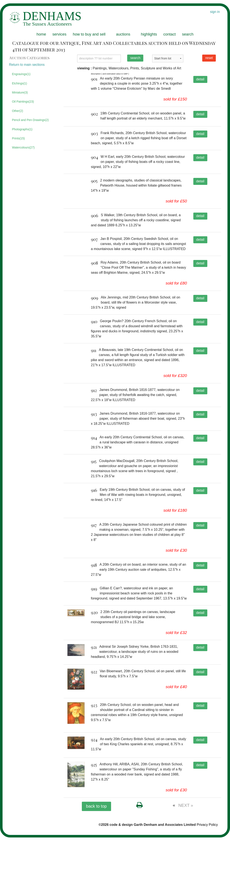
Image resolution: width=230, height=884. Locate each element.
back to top (96, 852)
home (41, 34)
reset (209, 58)
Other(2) (17, 111)
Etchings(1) (19, 83)
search (188, 34)
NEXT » (185, 852)
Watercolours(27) (23, 147)
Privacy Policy (207, 871)
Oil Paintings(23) (23, 101)
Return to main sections (27, 64)
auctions (123, 34)
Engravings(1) (21, 74)
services (59, 34)
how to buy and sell (89, 34)
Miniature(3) (20, 92)
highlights (149, 34)
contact (169, 34)
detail (200, 79)
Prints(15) (18, 138)
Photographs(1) (22, 129)
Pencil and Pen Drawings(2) (30, 120)
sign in (215, 12)
